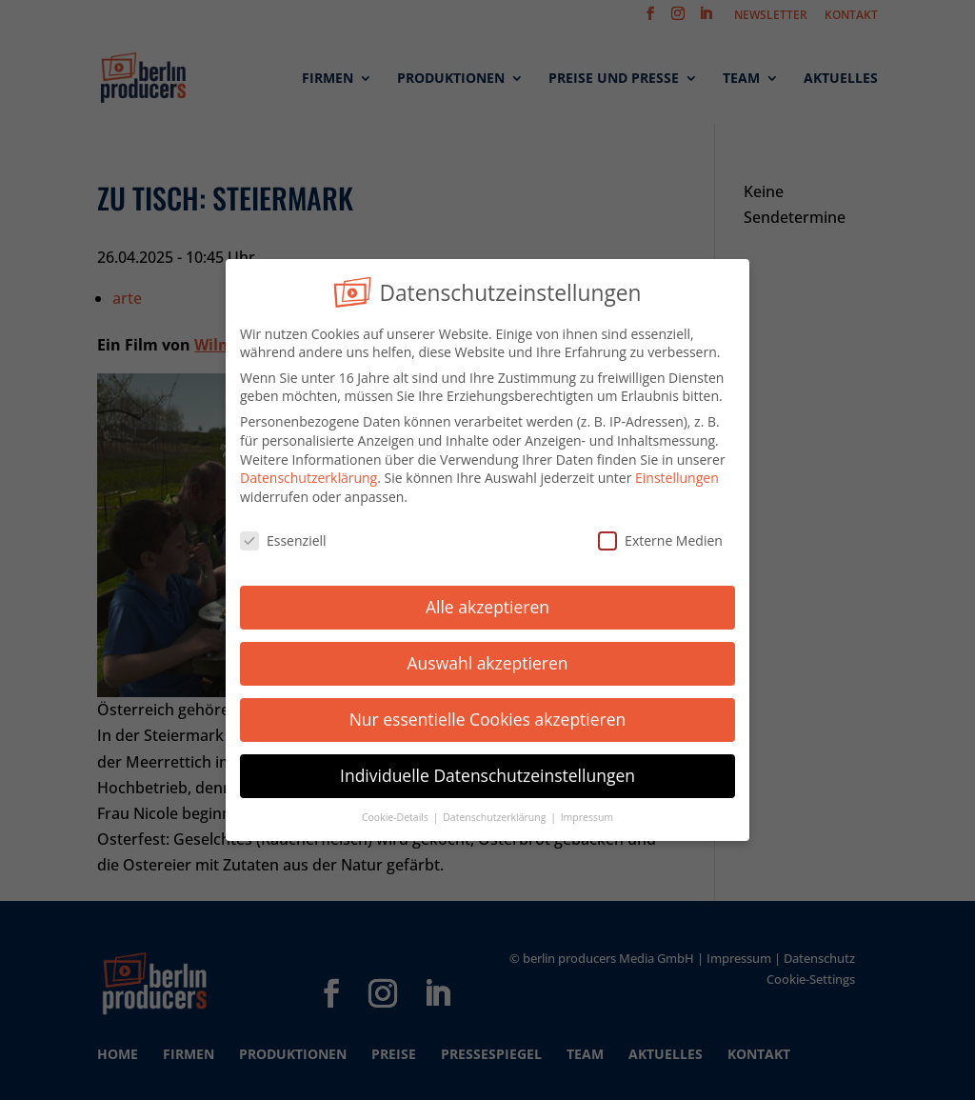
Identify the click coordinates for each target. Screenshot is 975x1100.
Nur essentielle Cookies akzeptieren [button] (488, 716)
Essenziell (283, 537)
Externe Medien (660, 537)
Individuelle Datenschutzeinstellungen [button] (487, 772)
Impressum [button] (587, 813)
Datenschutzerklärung (308, 475)
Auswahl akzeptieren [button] (488, 660)
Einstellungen (677, 475)
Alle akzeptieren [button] (487, 603)
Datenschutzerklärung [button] (495, 813)
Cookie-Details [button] (396, 813)
